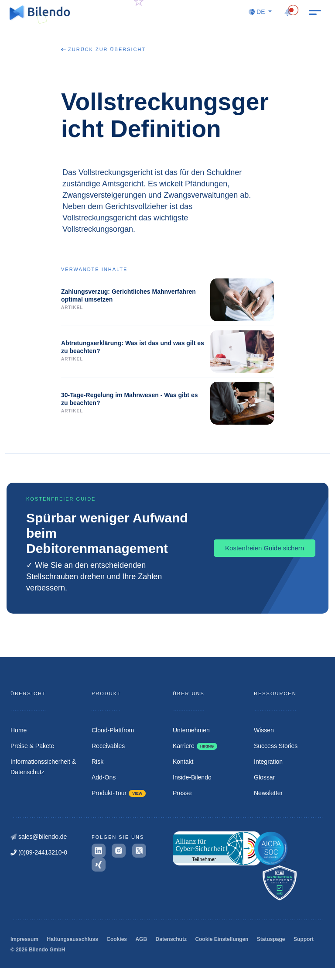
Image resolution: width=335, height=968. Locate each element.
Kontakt (183, 761)
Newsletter (268, 793)
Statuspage (271, 939)
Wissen (264, 730)
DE (258, 11)
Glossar (264, 777)
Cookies (116, 939)
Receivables (108, 745)
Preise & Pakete (32, 745)
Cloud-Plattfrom (113, 730)
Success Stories (275, 745)
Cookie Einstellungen (221, 939)
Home (18, 730)
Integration (268, 761)
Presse (182, 793)
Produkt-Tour (119, 793)
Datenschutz (171, 939)
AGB (141, 939)
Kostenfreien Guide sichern (264, 548)
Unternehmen (191, 730)
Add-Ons (104, 777)
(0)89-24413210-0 (38, 852)
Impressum (24, 939)
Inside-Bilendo (192, 777)
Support (304, 939)
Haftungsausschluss (72, 939)
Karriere (195, 745)
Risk (97, 761)
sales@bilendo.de (38, 836)
